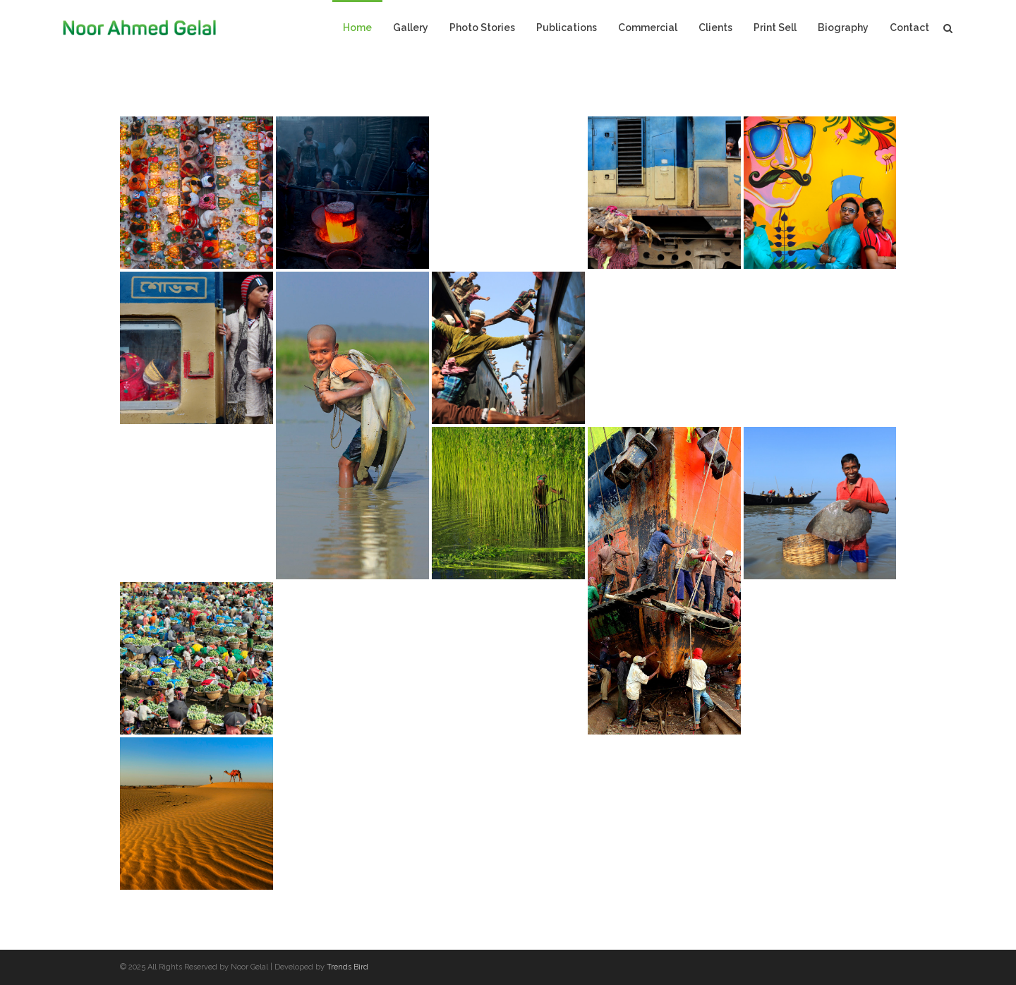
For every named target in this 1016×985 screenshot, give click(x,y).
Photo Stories (482, 28)
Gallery (410, 28)
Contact (909, 28)
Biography (843, 28)
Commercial (647, 28)
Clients (715, 28)
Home (357, 28)
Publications (566, 28)
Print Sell (775, 28)
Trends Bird (347, 967)
